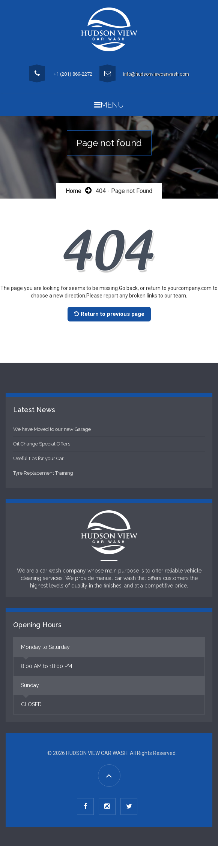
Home (73, 190)
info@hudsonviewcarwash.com (156, 74)
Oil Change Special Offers (41, 444)
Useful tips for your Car (38, 458)
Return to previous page (109, 314)
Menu (109, 104)
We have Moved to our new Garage (52, 429)
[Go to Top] (109, 775)
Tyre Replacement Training (43, 473)
